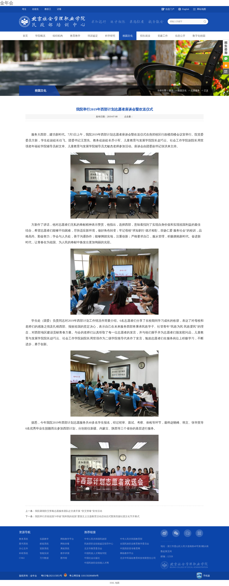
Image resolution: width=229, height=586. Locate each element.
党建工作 (163, 35)
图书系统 (23, 544)
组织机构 (58, 35)
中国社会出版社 (92, 558)
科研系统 (23, 553)
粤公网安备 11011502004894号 (84, 576)
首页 (25, 35)
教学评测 (64, 553)
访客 (59, 9)
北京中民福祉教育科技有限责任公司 (138, 558)
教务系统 (23, 539)
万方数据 (44, 558)
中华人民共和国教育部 (131, 539)
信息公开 (180, 35)
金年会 (6, 2)
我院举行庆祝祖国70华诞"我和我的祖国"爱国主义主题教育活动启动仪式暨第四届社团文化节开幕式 (87, 516)
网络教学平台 (67, 539)
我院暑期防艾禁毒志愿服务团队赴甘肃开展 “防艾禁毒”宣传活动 (68, 511)
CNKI (21, 558)
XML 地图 (114, 583)
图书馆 (63, 558)
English (185, 9)
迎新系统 (44, 548)
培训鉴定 (93, 35)
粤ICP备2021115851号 (51, 576)
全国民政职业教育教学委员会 (134, 544)
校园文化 (128, 35)
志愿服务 (195, 90)
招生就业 (145, 35)
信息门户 (169, 9)
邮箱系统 (44, 544)
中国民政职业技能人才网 (96, 563)
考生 (24, 9)
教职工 (48, 9)
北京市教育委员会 (93, 548)
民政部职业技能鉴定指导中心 (98, 544)
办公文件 (23, 548)
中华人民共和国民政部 (95, 539)
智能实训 (44, 553)
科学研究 (110, 35)
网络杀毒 (64, 544)
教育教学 (75, 35)
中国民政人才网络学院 (95, 553)
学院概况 (40, 35)
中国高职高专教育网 (130, 548)
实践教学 (44, 539)
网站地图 (201, 9)
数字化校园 (199, 35)
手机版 (206, 576)
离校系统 (64, 548)
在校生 (35, 9)
